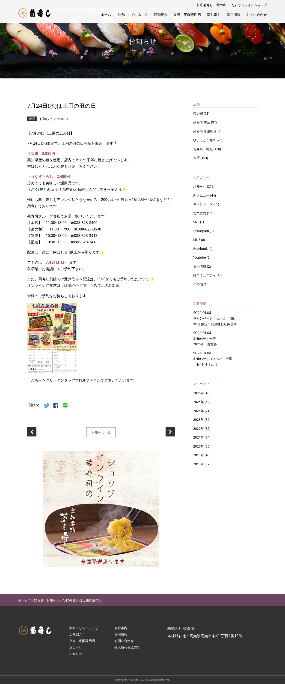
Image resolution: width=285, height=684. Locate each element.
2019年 (198, 455)
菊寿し (205, 5)
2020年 (198, 446)
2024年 (198, 411)
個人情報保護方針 (127, 647)
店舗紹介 (161, 14)
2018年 (198, 464)
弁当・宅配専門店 (187, 14)
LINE (197, 239)
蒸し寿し (214, 14)
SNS (196, 222)
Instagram (201, 231)
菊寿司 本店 (202, 122)
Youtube (200, 257)
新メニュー (201, 195)
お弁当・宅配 (203, 149)
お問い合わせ (256, 14)
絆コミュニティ (205, 275)
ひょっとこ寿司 (205, 140)
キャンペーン (203, 204)
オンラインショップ (249, 5)
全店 (197, 157)
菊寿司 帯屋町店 (205, 131)
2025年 (198, 402)
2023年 (198, 419)
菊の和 (221, 5)
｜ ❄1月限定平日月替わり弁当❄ (214, 318)
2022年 (198, 428)
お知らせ (200, 186)
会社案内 (120, 627)
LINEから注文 (75, 285)
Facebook (200, 248)
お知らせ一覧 (101, 432)
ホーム (106, 14)
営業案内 (200, 213)
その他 (198, 284)
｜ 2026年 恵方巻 (205, 338)
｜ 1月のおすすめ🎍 (212, 359)
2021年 (198, 437)
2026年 (198, 393)
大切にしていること (132, 14)
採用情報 (233, 14)
